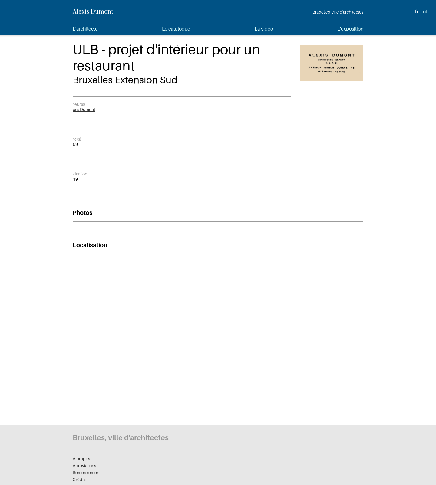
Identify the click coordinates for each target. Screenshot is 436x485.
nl (425, 11)
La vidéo (264, 29)
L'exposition (350, 29)
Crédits (79, 479)
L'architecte (85, 29)
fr (416, 11)
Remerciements (87, 472)
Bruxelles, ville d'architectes (337, 12)
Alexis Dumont (93, 11)
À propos (81, 458)
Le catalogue (176, 29)
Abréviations (84, 465)
